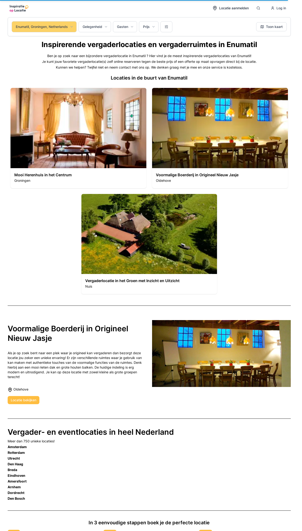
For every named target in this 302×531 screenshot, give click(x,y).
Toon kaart (271, 27)
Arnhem (14, 487)
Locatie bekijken (23, 400)
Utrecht (14, 458)
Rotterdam (16, 453)
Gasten (125, 27)
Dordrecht (16, 493)
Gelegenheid (95, 27)
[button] (78, 138)
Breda (12, 470)
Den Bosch (16, 498)
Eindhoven (16, 475)
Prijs (149, 27)
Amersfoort (17, 481)
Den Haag (15, 464)
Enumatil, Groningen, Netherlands (45, 27)
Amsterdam (17, 447)
